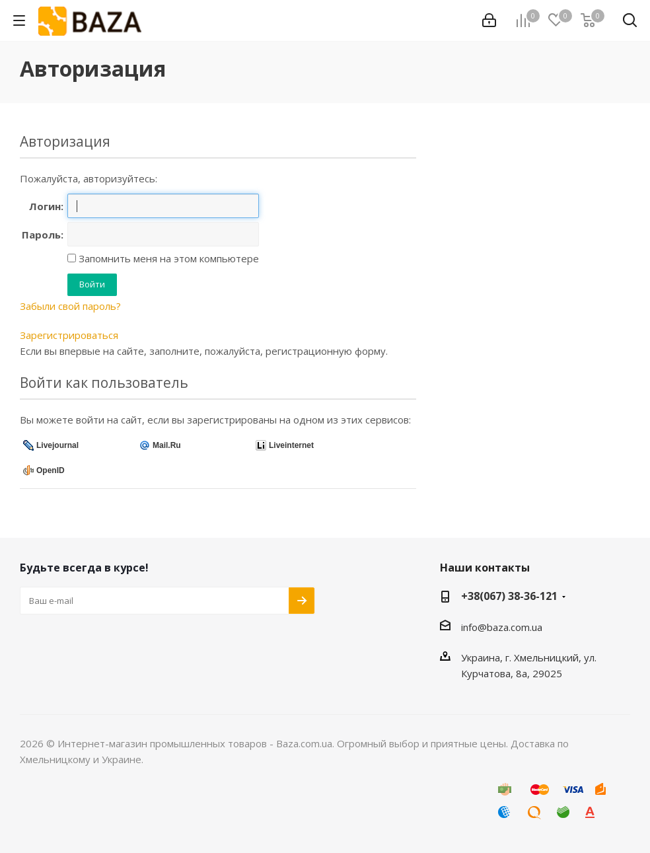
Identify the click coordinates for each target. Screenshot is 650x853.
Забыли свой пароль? (70, 306)
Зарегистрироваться (69, 335)
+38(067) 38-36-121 (509, 596)
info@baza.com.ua (501, 627)
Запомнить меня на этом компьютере (167, 258)
